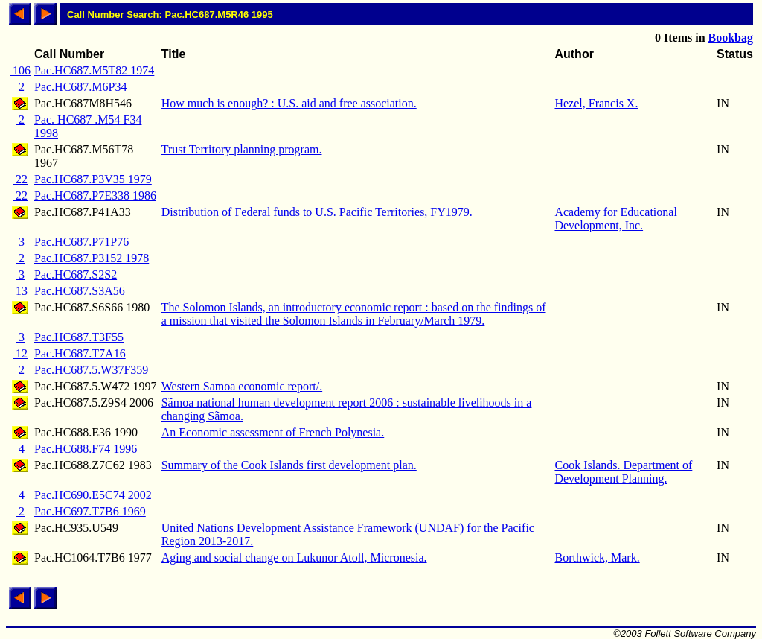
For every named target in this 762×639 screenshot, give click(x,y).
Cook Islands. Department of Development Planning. (623, 472)
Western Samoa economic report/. (241, 386)
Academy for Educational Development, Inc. (615, 219)
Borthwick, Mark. (596, 557)
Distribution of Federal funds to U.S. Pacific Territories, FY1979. (317, 212)
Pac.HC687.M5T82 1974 (94, 70)
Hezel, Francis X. (596, 103)
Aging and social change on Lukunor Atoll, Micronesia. (294, 557)
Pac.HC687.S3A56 (79, 290)
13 (20, 290)
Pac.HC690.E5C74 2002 (93, 495)
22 (20, 179)
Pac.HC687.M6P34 (80, 86)
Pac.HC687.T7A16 (80, 353)
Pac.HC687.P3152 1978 (91, 258)
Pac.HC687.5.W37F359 (91, 369)
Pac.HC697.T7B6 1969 (90, 511)
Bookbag (730, 37)
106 (20, 70)
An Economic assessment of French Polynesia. (273, 432)
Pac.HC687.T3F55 (79, 337)
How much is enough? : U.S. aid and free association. (289, 103)
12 (20, 353)
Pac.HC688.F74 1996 (85, 448)
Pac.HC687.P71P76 (81, 241)
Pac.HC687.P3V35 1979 (93, 179)
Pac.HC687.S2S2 (75, 274)
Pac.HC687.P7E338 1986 (95, 195)
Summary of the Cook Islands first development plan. (289, 465)
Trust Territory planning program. (241, 149)
